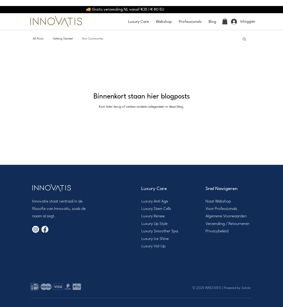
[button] (138, 21)
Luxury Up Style (155, 224)
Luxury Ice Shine (155, 239)
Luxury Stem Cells (156, 209)
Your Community (92, 38)
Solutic (246, 288)
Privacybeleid (217, 231)
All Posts (38, 38)
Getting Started (63, 38)
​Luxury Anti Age (155, 201)
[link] (225, 21)
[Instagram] (35, 229)
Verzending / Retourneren (227, 224)
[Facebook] (44, 229)
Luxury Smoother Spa (160, 231)
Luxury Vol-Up (154, 246)
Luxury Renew (153, 216)
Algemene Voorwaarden (226, 216)
